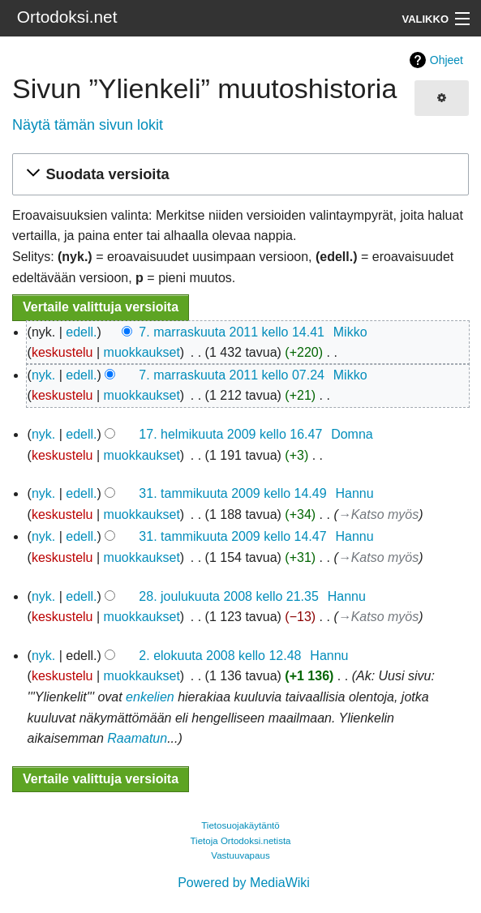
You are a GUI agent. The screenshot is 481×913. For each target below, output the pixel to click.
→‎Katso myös (378, 514)
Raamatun (137, 738)
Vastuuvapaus (240, 855)
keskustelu (62, 352)
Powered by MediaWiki (244, 882)
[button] (238, 174)
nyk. (43, 375)
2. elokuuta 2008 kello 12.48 (220, 655)
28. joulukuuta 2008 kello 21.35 (229, 596)
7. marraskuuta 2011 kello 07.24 (231, 375)
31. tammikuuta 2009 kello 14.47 (232, 536)
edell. (81, 332)
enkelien (150, 697)
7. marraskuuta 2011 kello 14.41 (231, 332)
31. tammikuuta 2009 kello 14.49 (232, 493)
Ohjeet (446, 60)
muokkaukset (142, 352)
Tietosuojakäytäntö (240, 825)
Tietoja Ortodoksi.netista (240, 841)
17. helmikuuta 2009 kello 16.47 (230, 434)
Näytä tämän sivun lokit (87, 125)
